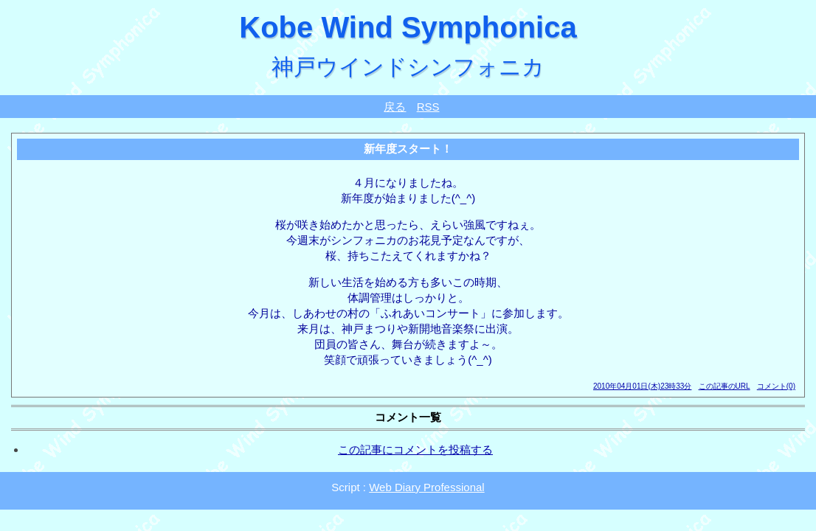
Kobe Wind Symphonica (407, 27)
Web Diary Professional (426, 487)
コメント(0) (776, 386)
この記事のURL (724, 386)
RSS (428, 106)
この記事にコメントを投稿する (415, 449)
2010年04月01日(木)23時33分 (642, 386)
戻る (395, 106)
